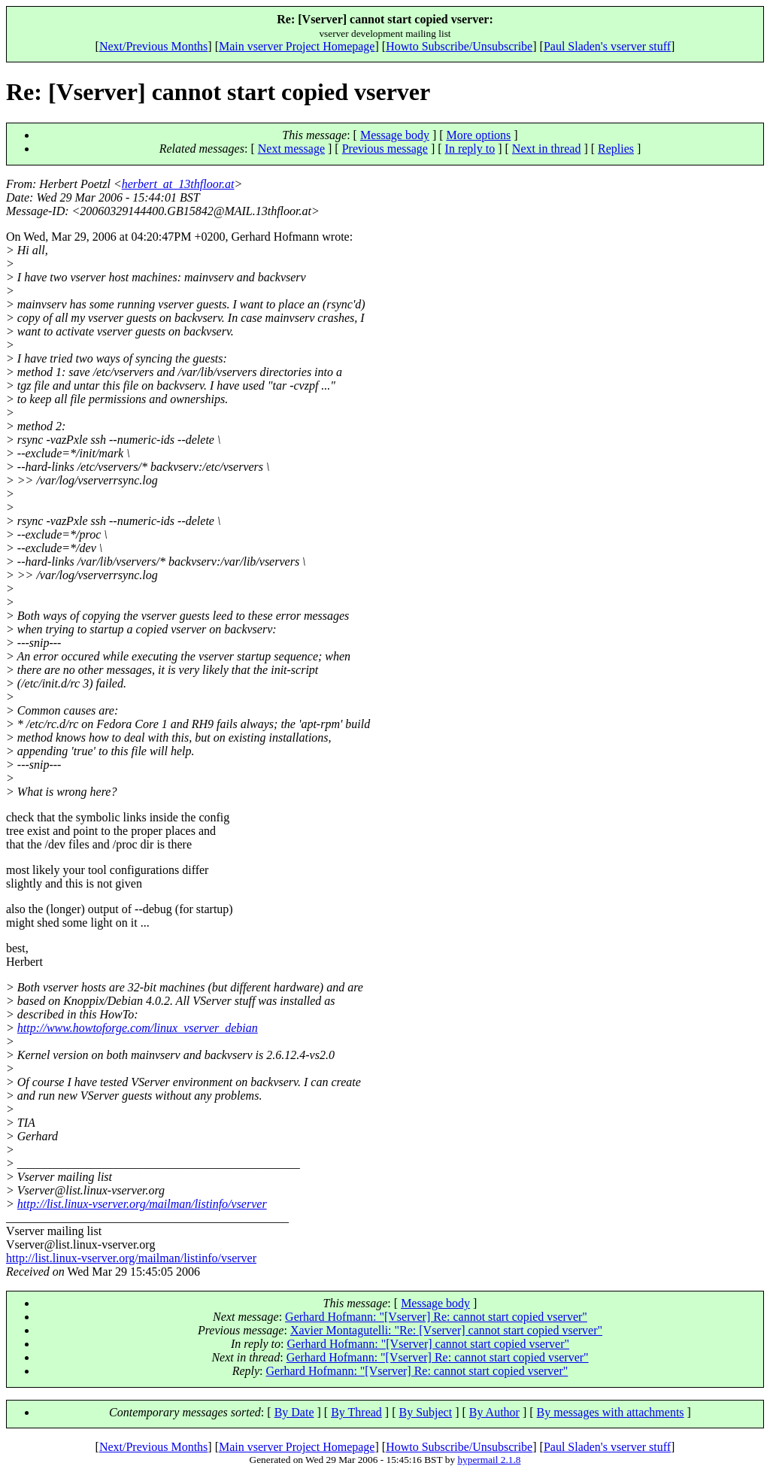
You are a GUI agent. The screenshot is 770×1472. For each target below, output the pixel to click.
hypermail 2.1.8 (488, 1459)
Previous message (385, 148)
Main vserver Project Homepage (296, 46)
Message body (394, 135)
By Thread (356, 1412)
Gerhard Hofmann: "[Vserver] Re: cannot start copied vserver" (436, 1316)
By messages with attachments (610, 1412)
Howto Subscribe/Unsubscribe (459, 46)
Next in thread (546, 148)
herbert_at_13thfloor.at (178, 184)
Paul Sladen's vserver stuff (607, 46)
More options (479, 135)
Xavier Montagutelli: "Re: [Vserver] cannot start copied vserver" (446, 1330)
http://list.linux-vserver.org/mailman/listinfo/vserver (142, 1203)
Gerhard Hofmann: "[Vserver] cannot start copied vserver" (427, 1343)
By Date (294, 1412)
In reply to (470, 148)
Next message (291, 148)
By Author (494, 1412)
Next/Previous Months (153, 46)
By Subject (426, 1412)
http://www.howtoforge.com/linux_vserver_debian (137, 1027)
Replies (616, 148)
